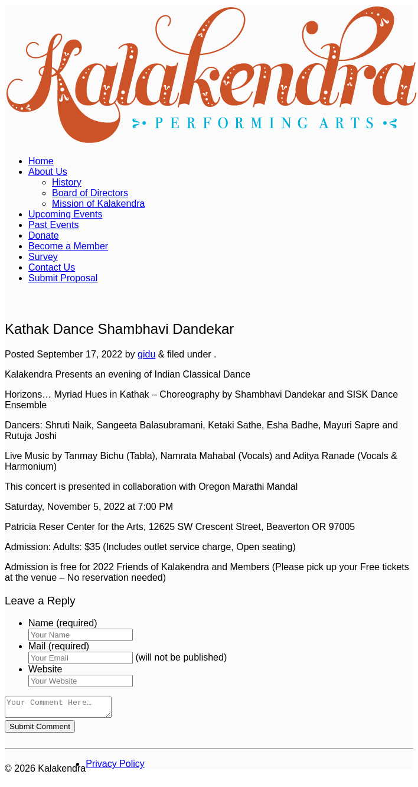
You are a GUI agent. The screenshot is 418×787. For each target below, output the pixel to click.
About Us (47, 172)
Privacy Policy (115, 767)
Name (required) (62, 623)
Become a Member (68, 246)
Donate (43, 235)
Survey (43, 257)
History (66, 182)
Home (41, 161)
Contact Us (51, 267)
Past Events (53, 225)
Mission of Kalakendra (98, 204)
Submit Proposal (62, 278)
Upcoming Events (65, 214)
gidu (146, 354)
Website (45, 669)
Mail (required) (58, 646)
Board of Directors (90, 193)
